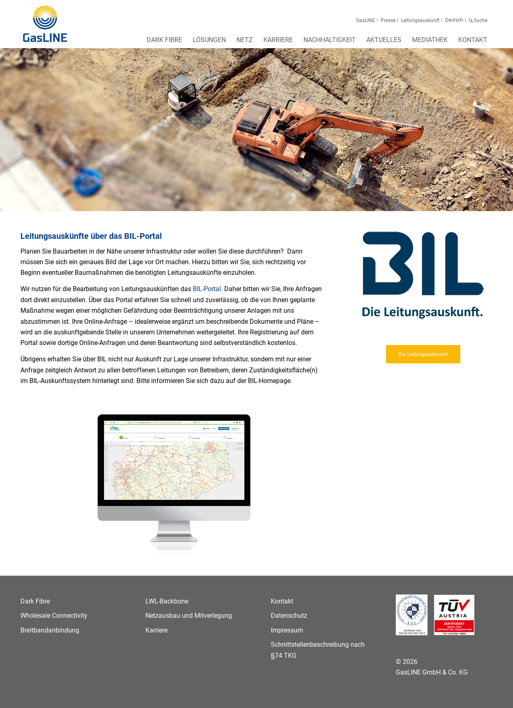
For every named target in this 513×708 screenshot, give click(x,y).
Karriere (156, 630)
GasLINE (365, 20)
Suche (480, 20)
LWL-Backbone (166, 601)
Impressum (287, 630)
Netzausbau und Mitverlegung (188, 615)
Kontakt (282, 601)
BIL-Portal (207, 289)
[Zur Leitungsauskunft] (423, 354)
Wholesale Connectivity (53, 615)
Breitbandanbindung (49, 630)
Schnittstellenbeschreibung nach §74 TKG (318, 650)
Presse (388, 20)
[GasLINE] (45, 24)
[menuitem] (164, 42)
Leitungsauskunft (420, 20)
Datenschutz (289, 615)
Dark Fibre (35, 601)
